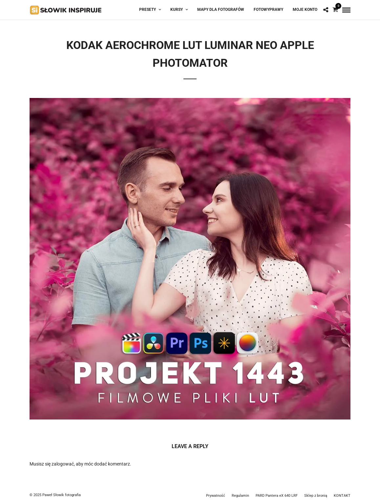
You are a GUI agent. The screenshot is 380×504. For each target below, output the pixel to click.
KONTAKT (342, 495)
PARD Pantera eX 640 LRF (277, 495)
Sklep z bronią (315, 495)
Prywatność (215, 495)
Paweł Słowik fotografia (61, 495)
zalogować (63, 464)
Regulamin (240, 495)
